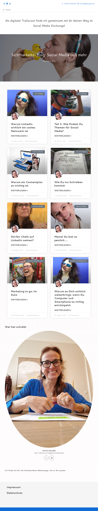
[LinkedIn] (51, 458)
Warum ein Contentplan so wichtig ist (27, 183)
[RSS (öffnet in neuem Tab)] (10, 3)
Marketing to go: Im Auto (24, 293)
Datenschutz (14, 492)
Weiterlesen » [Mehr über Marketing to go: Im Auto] (19, 299)
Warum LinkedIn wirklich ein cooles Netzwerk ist (23, 127)
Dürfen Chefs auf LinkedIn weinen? (22, 238)
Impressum (14, 487)
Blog (53, 61)
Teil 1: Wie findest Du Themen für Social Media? (68, 127)
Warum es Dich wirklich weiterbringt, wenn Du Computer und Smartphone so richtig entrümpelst (70, 298)
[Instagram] (46, 458)
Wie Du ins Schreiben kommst (68, 183)
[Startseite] (46, 61)
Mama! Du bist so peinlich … (65, 238)
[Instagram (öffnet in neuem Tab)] (5, 3)
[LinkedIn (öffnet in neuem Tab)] (7, 3)
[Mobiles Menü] (7, 10)
